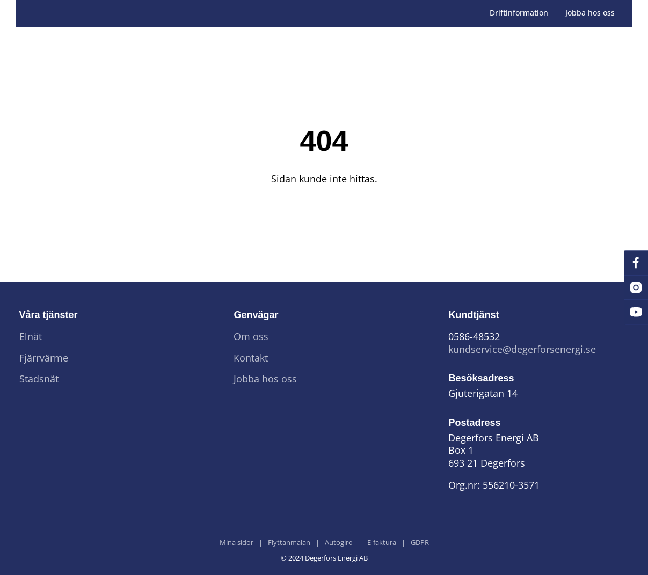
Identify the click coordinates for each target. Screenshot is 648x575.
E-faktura (381, 543)
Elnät (30, 336)
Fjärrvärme (43, 358)
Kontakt (251, 358)
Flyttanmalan (289, 543)
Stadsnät (39, 379)
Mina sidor (236, 543)
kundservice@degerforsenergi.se (522, 349)
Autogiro (339, 543)
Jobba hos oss (590, 13)
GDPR (420, 543)
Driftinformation (519, 13)
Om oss (251, 336)
